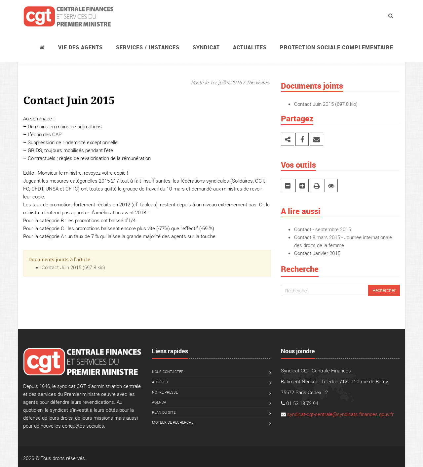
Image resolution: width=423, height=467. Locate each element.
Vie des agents (80, 47)
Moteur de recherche (172, 422)
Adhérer (160, 381)
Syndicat (206, 47)
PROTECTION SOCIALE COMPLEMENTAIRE (336, 47)
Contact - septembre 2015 (322, 229)
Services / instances (147, 47)
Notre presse (165, 392)
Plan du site (163, 412)
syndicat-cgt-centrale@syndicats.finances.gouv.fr (340, 414)
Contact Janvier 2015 (317, 253)
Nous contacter (167, 371)
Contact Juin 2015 (61, 267)
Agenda (159, 402)
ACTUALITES (250, 47)
